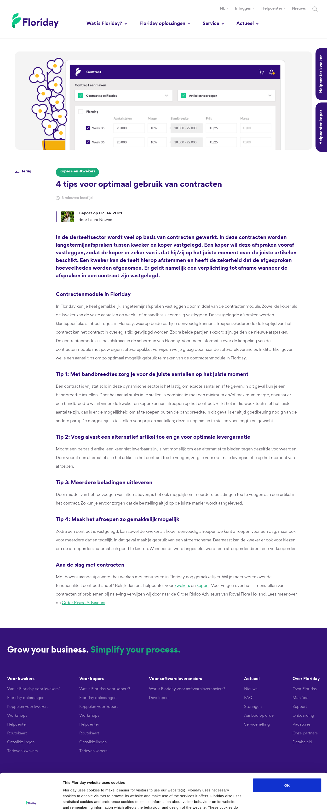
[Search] (315, 9)
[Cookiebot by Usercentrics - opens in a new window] (31, 802)
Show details (251, 803)
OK (287, 750)
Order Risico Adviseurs (83, 602)
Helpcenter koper (321, 127)
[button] (224, 8)
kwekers (182, 585)
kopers (203, 585)
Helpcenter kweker (321, 74)
